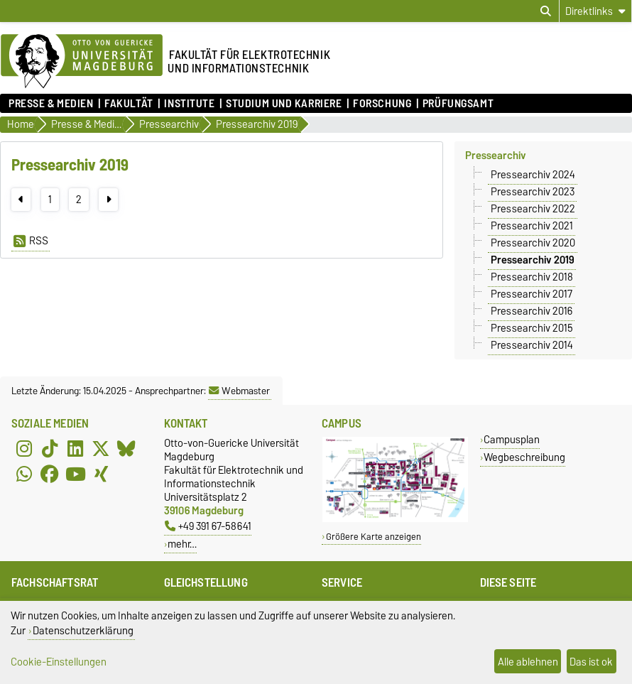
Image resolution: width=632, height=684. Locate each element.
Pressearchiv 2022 (533, 208)
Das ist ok (591, 662)
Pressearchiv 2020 (533, 242)
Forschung (382, 103)
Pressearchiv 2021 (532, 225)
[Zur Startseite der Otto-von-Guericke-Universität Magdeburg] (81, 61)
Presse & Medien (51, 103)
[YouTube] (75, 474)
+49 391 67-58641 (208, 526)
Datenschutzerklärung (83, 630)
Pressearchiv (495, 155)
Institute (189, 103)
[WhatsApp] (24, 474)
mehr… (182, 544)
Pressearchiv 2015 (532, 328)
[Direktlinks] (595, 11)
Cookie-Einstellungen (59, 662)
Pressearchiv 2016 (531, 311)
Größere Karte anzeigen (373, 536)
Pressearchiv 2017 (531, 294)
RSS (30, 240)
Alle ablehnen (528, 662)
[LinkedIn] (75, 449)
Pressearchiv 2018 (532, 277)
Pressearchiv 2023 (532, 191)
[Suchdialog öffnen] (546, 11)
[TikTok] (49, 449)
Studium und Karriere (284, 103)
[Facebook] (49, 474)
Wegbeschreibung (524, 457)
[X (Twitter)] (101, 449)
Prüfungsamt (458, 103)
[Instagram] (24, 449)
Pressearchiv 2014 (532, 345)
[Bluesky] (126, 449)
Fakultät (128, 103)
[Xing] (101, 474)
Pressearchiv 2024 (533, 174)
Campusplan (512, 439)
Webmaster (239, 390)
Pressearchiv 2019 (532, 259)
